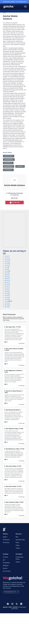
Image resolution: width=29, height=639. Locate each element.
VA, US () (7, 303)
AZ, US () (7, 258)
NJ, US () (7, 288)
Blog (17, 537)
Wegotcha (6, 565)
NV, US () (7, 290)
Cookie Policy (14, 608)
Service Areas (6, 571)
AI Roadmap (6, 562)
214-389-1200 (14, 202)
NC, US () (7, 284)
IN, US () (7, 269)
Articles (18, 548)
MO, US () (7, 280)
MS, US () (7, 282)
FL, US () (7, 263)
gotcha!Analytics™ (8, 159)
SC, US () (7, 297)
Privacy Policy (22, 607)
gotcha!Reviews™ (8, 166)
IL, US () (7, 267)
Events (17, 542)
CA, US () (7, 260)
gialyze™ (5, 537)
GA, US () (7, 265)
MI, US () (7, 276)
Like (6, 342)
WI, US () (7, 306)
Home (4, 13)
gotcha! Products (8, 156)
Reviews (5, 568)
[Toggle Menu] (25, 6)
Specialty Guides (20, 539)
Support (18, 562)
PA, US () (7, 295)
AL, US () (7, 256)
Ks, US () (7, 271)
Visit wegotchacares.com (11, 591)
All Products (6, 539)
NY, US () (7, 291)
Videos (17, 545)
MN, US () (7, 278)
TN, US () (7, 299)
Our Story (5, 557)
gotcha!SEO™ (20, 166)
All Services (6, 542)
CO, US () (7, 261)
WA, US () (7, 305)
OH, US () (7, 293)
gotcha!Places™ (8, 163)
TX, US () (8, 301)
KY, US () (7, 273)
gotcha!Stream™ (8, 169)
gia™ (4, 560)
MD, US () (7, 275)
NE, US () (7, 286)
